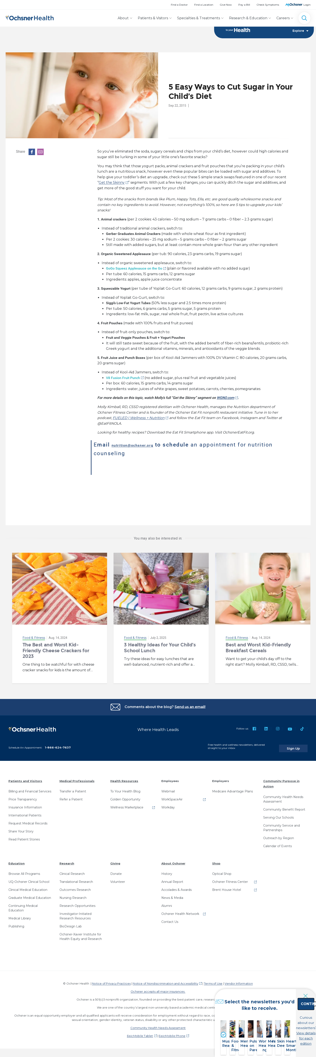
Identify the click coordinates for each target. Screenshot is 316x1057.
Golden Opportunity (125, 797)
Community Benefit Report (284, 807)
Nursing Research (73, 895)
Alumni (166, 903)
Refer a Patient (71, 797)
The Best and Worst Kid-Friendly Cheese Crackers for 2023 (55, 651)
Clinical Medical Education (27, 887)
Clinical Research (72, 871)
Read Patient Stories (24, 837)
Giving (115, 861)
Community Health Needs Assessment (283, 796)
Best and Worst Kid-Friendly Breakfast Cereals (258, 649)
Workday (168, 805)
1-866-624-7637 (58, 745)
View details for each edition (284, 1033)
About (123, 18)
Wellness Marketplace (126, 805)
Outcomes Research (75, 887)
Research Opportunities (77, 903)
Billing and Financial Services (29, 789)
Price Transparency (22, 797)
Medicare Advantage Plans (232, 789)
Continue (284, 1014)
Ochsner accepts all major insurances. (158, 989)
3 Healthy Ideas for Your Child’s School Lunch (160, 649)
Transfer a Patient (72, 789)
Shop (216, 861)
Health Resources (124, 778)
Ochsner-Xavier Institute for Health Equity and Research (80, 934)
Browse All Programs (24, 871)
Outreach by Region (278, 835)
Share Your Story (21, 829)
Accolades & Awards (176, 887)
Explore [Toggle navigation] (300, 33)
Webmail (168, 789)
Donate (116, 871)
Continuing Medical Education (23, 905)
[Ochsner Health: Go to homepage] (30, 17)
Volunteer (117, 879)
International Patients (24, 813)
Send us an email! (190, 708)
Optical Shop (221, 871)
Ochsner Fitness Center (230, 879)
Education (16, 861)
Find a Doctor (179, 4)
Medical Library (19, 916)
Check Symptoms (268, 4)
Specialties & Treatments (198, 18)
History (166, 871)
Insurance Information (25, 805)
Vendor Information (239, 981)
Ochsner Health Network (180, 911)
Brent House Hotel (226, 887)
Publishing (16, 924)
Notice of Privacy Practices (111, 981)
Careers (283, 18)
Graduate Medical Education (29, 895)
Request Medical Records (27, 821)
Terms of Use (213, 981)
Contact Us (169, 919)
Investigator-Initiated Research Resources (75, 913)
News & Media (172, 895)
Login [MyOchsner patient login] (307, 4)
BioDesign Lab (70, 924)
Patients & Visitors (153, 18)
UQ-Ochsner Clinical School (28, 879)
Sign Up (299, 746)
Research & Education (248, 18)
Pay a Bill (244, 4)
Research (66, 861)
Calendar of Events (277, 843)
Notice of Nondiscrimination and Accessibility (165, 981)
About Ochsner (173, 861)
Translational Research (76, 879)
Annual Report (172, 879)
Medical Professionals (77, 778)
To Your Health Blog (125, 789)
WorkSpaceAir (172, 797)
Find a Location (203, 4)
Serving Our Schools (278, 815)
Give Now (226, 4)
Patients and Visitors (25, 778)
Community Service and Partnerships (281, 825)
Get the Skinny (112, 184)
